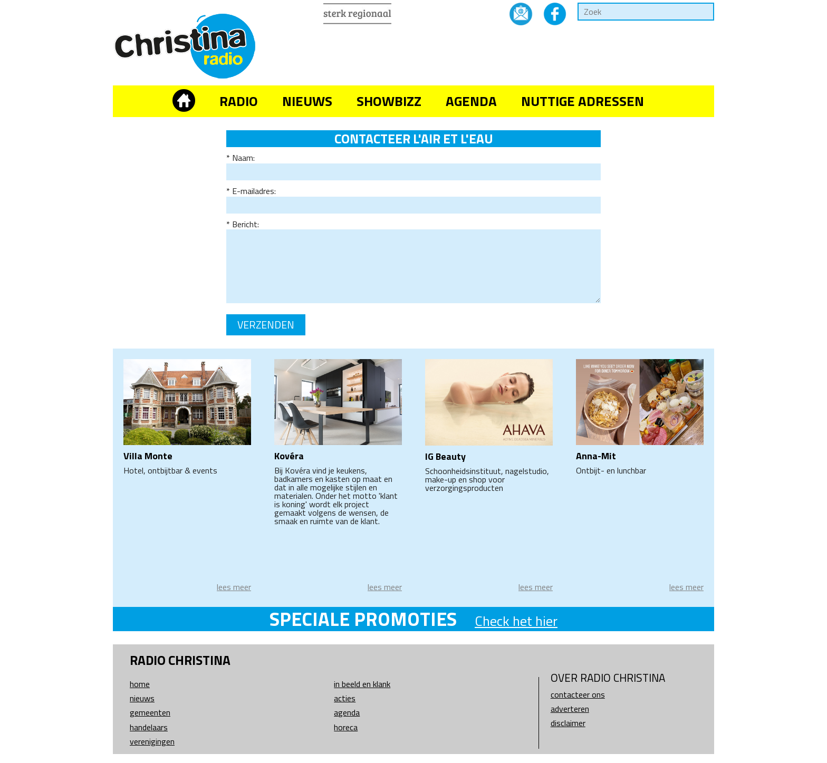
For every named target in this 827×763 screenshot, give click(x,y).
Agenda (471, 101)
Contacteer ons (578, 694)
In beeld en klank (362, 684)
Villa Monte (147, 456)
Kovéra (289, 456)
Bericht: (245, 224)
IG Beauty (445, 456)
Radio (238, 101)
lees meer (234, 587)
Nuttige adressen (582, 101)
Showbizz (389, 101)
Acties (344, 698)
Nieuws (307, 101)
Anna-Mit (596, 456)
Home (140, 684)
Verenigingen (152, 741)
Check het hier (516, 621)
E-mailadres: (254, 191)
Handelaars (149, 727)
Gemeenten (150, 712)
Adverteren (570, 708)
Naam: (243, 157)
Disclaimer (568, 723)
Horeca (346, 727)
